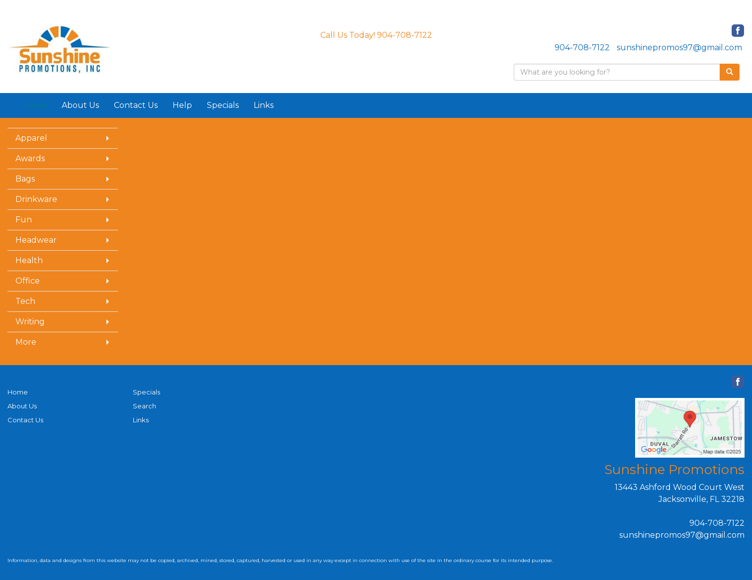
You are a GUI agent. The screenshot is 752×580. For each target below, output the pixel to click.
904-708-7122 (582, 47)
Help (182, 105)
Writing (30, 321)
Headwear (36, 240)
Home (17, 392)
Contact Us (136, 105)
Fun (23, 219)
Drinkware (36, 199)
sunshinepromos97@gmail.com (679, 47)
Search (144, 406)
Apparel (31, 138)
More (25, 342)
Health (29, 260)
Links (264, 105)
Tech (25, 301)
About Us (80, 105)
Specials (223, 105)
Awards (30, 158)
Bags (25, 179)
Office (27, 281)
